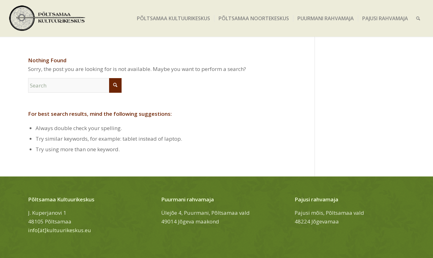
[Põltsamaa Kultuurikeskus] (47, 18)
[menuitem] (173, 18)
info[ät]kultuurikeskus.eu (59, 230)
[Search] (418, 18)
